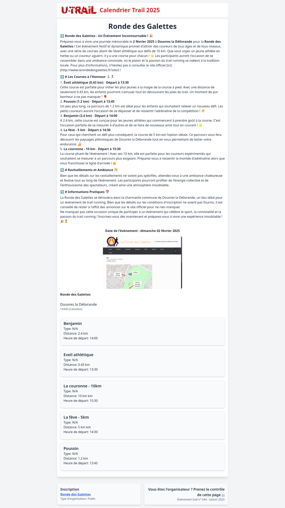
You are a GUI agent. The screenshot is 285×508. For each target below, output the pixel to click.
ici (223, 495)
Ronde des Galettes (75, 494)
